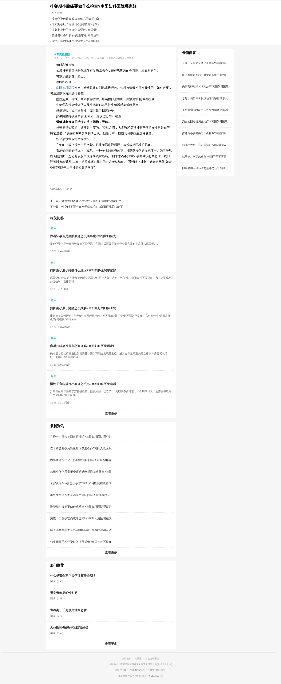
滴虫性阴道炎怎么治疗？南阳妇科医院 (205, 121)
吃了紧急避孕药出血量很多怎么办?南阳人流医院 (81, 448)
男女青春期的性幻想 (63, 592)
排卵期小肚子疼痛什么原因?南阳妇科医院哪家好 (83, 270)
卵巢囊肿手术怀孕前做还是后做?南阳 (204, 168)
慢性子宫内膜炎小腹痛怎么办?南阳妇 (75, 41)
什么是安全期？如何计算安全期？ (73, 575)
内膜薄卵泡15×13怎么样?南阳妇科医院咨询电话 (80, 460)
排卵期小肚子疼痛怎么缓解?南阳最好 (75, 29)
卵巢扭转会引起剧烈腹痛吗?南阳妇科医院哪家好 (83, 346)
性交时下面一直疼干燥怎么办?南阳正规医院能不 (92, 206)
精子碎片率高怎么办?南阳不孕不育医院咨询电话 (81, 530)
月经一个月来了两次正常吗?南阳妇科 (204, 63)
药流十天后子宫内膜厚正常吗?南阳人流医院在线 (81, 518)
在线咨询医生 (152, 658)
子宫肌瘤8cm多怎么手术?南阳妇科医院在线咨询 (80, 483)
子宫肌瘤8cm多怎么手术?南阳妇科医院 (205, 109)
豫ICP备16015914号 (152, 675)
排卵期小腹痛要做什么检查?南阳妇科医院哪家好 (81, 506)
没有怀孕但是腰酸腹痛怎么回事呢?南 (75, 18)
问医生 (138, 658)
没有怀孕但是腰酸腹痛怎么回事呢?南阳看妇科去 (83, 236)
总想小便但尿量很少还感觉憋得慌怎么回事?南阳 (81, 471)
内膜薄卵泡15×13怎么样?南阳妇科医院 (205, 86)
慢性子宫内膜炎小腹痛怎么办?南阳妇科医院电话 (83, 384)
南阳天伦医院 (134, 675)
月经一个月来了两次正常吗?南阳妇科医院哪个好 (81, 436)
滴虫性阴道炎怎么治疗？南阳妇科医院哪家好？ (91, 201)
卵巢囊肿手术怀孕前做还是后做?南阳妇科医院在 (81, 541)
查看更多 (111, 413)
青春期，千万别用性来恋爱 (68, 610)
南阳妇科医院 (65, 87)
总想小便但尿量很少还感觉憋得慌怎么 (205, 98)
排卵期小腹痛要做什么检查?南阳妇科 (204, 133)
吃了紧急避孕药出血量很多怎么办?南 (204, 74)
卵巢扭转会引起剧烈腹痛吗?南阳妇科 (75, 35)
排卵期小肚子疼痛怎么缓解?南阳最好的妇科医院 (83, 308)
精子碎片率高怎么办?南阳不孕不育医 (204, 156)
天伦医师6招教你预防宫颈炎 (69, 627)
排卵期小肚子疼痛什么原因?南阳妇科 (75, 24)
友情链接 (126, 658)
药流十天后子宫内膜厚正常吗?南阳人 (204, 144)
